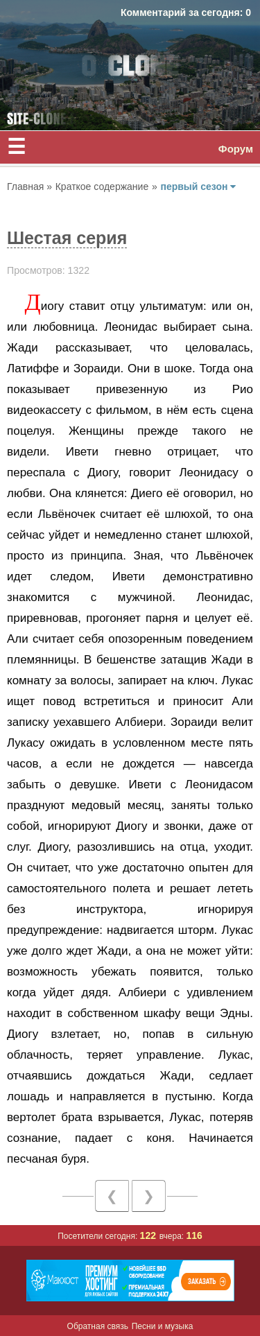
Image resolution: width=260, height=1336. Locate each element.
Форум (235, 149)
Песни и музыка (162, 1326)
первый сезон (198, 186)
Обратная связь (97, 1326)
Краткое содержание (101, 186)
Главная (26, 186)
